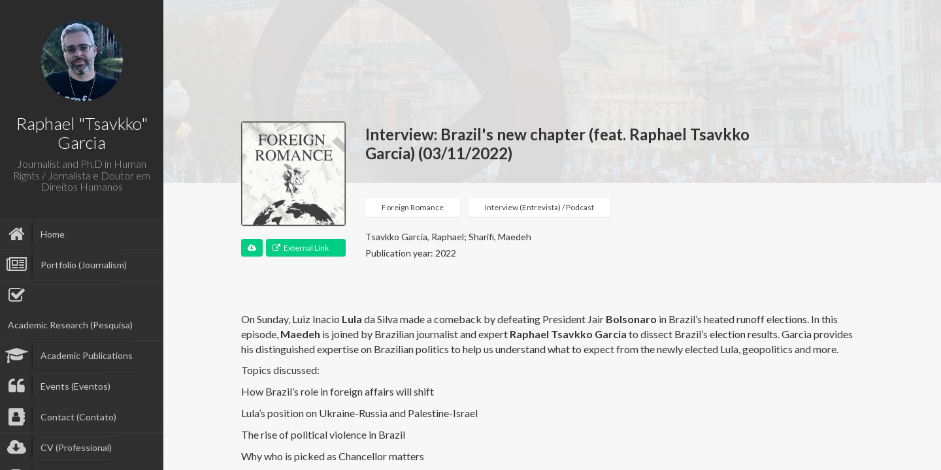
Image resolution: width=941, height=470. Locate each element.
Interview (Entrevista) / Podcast (539, 207)
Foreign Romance (413, 207)
